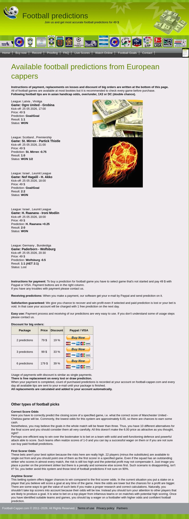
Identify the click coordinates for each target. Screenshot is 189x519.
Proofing (52, 53)
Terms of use (86, 508)
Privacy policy (105, 508)
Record (37, 53)
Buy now (21, 53)
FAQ (66, 53)
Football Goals (127, 53)
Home (6, 53)
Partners (122, 508)
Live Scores (82, 53)
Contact (147, 53)
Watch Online (104, 53)
